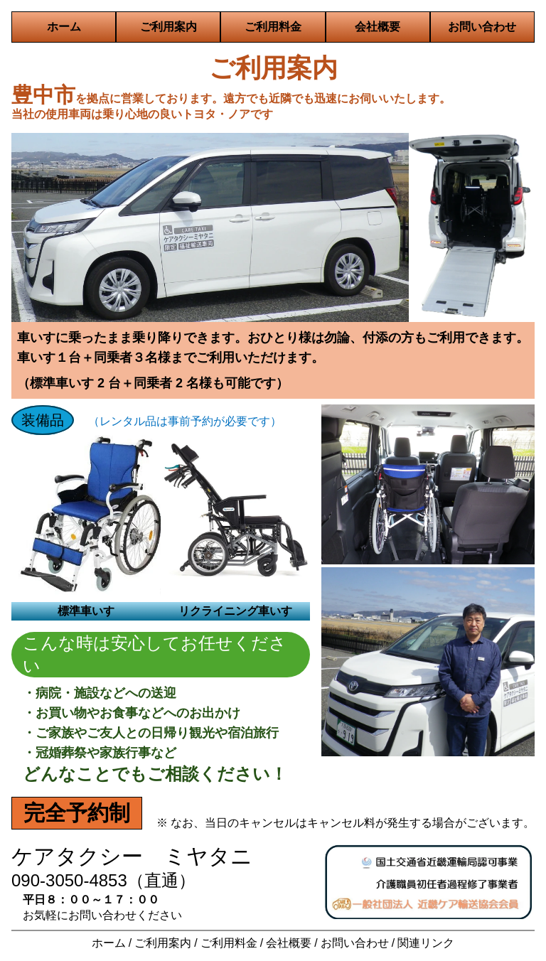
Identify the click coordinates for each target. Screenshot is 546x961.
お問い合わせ (482, 27)
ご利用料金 (273, 27)
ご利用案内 (168, 27)
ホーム (64, 27)
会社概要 (377, 27)
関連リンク (425, 943)
